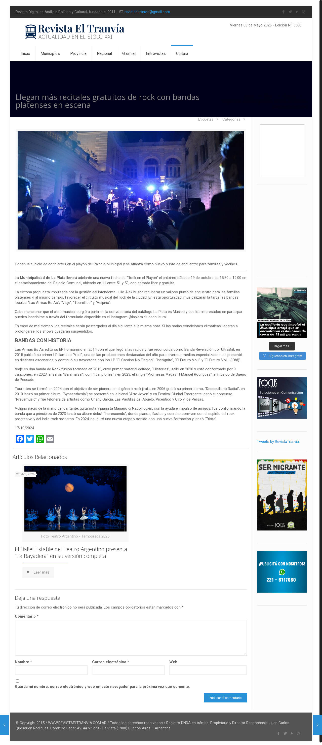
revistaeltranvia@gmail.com (147, 12)
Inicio (249, 96)
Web (173, 659)
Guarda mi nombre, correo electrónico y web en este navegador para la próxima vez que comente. (102, 684)
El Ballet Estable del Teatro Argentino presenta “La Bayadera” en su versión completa (71, 550)
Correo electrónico (110, 659)
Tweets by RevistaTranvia (278, 441)
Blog (268, 96)
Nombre (23, 659)
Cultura (289, 96)
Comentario (26, 614)
